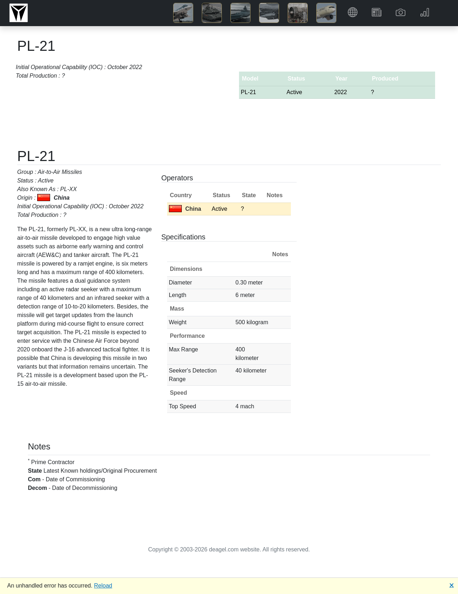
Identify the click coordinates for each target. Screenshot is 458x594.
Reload (103, 586)
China (185, 209)
